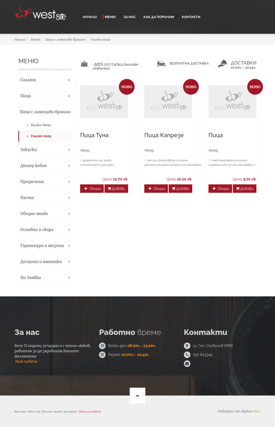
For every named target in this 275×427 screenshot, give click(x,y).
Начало (90, 17)
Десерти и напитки (40, 261)
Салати (27, 79)
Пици (25, 95)
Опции (92, 188)
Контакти (191, 17)
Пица (215, 135)
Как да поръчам (159, 17)
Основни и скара (36, 229)
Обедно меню (33, 213)
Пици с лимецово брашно (65, 39)
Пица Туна (94, 135)
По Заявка (30, 277)
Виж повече (26, 361)
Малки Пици (41, 125)
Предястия (31, 181)
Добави (116, 188)
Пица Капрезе (164, 135)
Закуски (28, 149)
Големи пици (100, 39)
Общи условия (89, 411)
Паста (26, 197)
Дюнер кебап (33, 165)
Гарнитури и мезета (41, 245)
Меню (110, 17)
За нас (130, 17)
